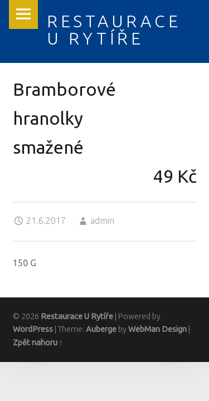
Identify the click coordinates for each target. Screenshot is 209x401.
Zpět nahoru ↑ (38, 342)
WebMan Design (157, 329)
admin (102, 221)
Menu (23, 14)
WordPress (33, 329)
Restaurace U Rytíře (77, 316)
